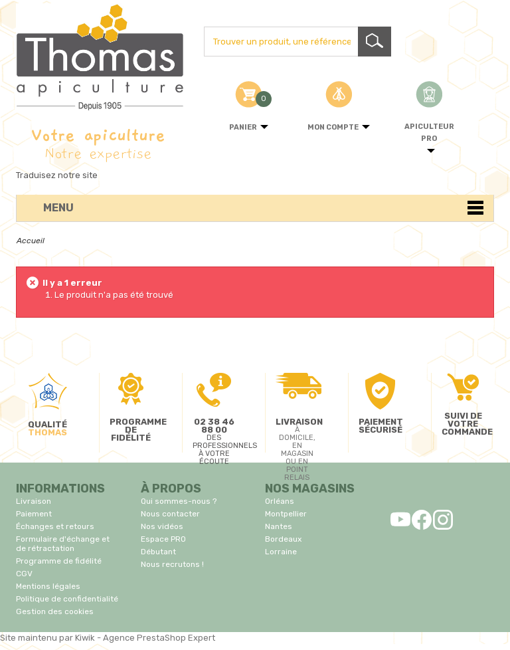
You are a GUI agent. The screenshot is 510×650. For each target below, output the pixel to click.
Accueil (30, 240)
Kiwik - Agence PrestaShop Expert (145, 638)
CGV (24, 573)
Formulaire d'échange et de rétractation (63, 543)
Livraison (33, 501)
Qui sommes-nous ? (178, 501)
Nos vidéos (162, 526)
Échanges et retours (55, 526)
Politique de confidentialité (67, 598)
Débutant (158, 551)
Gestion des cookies (55, 611)
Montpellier (286, 513)
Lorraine (281, 551)
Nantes (278, 526)
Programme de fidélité (59, 561)
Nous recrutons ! (172, 564)
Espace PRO (163, 539)
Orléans (279, 501)
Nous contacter (170, 513)
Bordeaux (283, 539)
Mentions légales (48, 586)
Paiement (34, 513)
